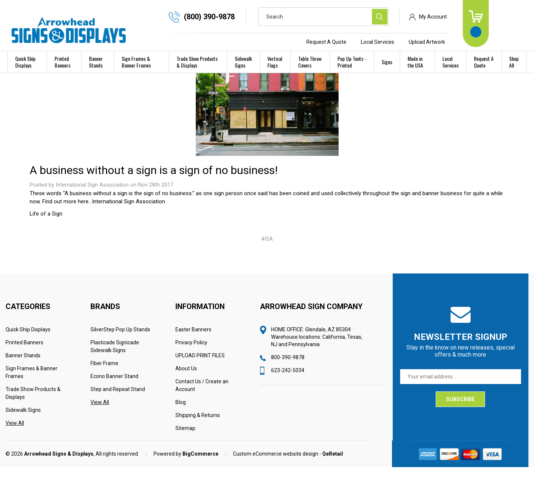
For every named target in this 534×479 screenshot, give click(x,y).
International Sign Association (128, 213)
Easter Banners (193, 341)
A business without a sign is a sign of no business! (154, 181)
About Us (186, 380)
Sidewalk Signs (243, 62)
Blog (180, 414)
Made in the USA (415, 62)
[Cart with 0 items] (513, 23)
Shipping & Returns (197, 427)
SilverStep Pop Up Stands (120, 341)
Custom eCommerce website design (275, 466)
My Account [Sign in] (470, 17)
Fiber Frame (104, 375)
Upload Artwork (464, 42)
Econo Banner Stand (114, 388)
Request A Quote (364, 42)
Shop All (514, 62)
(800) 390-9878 (246, 16)
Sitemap (185, 440)
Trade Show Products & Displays (197, 62)
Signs (387, 62)
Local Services (415, 42)
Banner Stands (96, 62)
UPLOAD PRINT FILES (200, 367)
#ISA (267, 251)
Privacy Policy (191, 354)
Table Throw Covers (310, 62)
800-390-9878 (287, 369)
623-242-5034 (287, 382)
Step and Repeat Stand (117, 401)
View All (15, 435)
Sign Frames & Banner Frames (136, 62)
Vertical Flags (274, 62)
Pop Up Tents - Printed (351, 62)
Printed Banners (62, 62)
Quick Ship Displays (25, 62)
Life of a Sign (46, 225)
